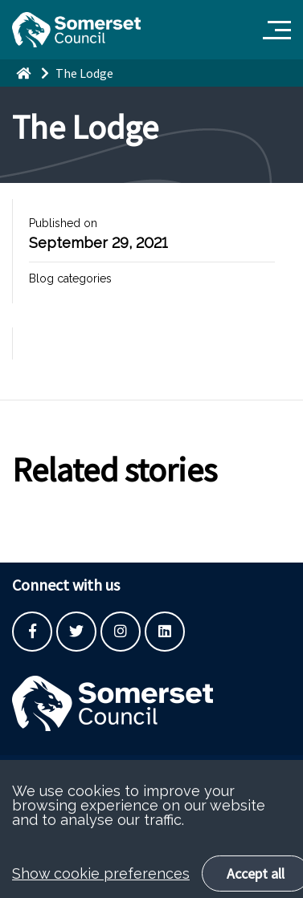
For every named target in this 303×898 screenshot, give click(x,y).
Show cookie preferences (101, 886)
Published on (63, 223)
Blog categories (70, 278)
